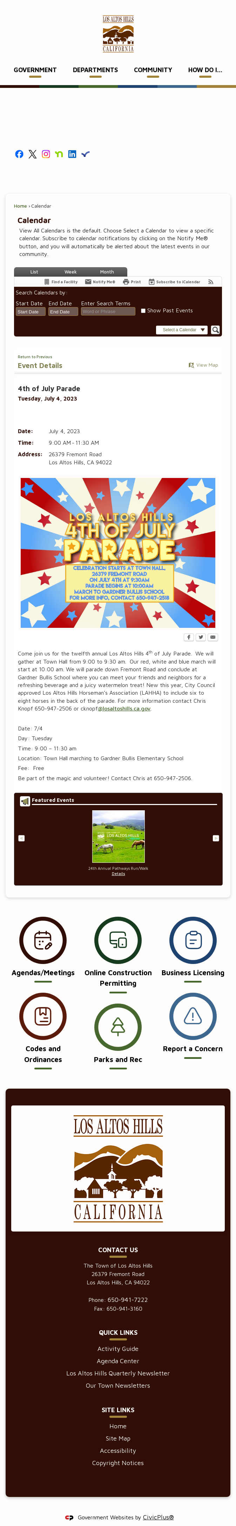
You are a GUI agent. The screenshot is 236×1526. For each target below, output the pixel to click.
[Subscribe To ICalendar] (174, 269)
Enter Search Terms (105, 291)
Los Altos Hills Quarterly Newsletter (118, 1361)
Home (20, 194)
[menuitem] (35, 58)
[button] (182, 318)
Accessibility (118, 1438)
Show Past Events (170, 298)
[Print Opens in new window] (131, 269)
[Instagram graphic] (46, 142)
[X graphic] (32, 142)
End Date (60, 291)
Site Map (118, 1426)
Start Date (29, 291)
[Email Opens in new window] (213, 626)
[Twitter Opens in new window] (201, 626)
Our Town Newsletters (118, 1373)
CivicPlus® (158, 1505)
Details (118, 862)
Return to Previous (35, 345)
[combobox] (30, 300)
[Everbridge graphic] (85, 141)
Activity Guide (118, 1336)
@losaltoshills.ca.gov (124, 696)
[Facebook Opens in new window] (189, 626)
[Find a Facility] (60, 269)
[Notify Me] (100, 269)
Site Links (118, 1398)
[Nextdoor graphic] (59, 142)
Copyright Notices (118, 1451)
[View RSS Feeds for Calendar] (211, 269)
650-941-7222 (128, 1287)
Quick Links (118, 1320)
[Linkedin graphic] (72, 142)
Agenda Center (118, 1349)
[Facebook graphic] (19, 142)
